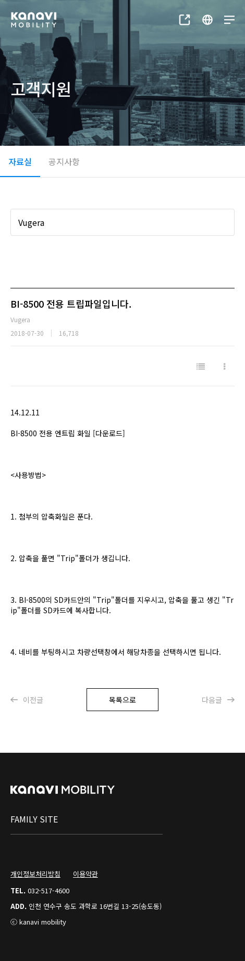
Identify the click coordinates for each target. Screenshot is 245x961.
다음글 (218, 699)
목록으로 (122, 699)
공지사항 (64, 161)
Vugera (31, 222)
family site (34, 819)
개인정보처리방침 (35, 874)
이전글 (26, 699)
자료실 (20, 161)
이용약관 (85, 874)
